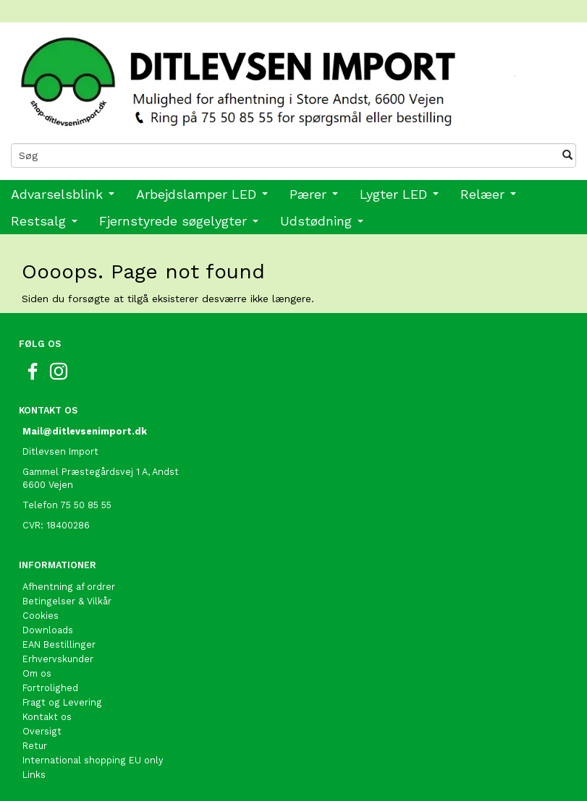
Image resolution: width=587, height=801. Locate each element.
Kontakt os (47, 716)
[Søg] (567, 155)
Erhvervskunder (57, 659)
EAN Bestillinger (59, 644)
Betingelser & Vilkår (66, 601)
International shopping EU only (93, 760)
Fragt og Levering (62, 702)
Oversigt (42, 731)
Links (34, 774)
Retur (34, 745)
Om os (36, 673)
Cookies (40, 615)
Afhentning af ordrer (68, 586)
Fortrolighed (50, 687)
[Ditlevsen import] (293, 77)
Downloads (47, 630)
